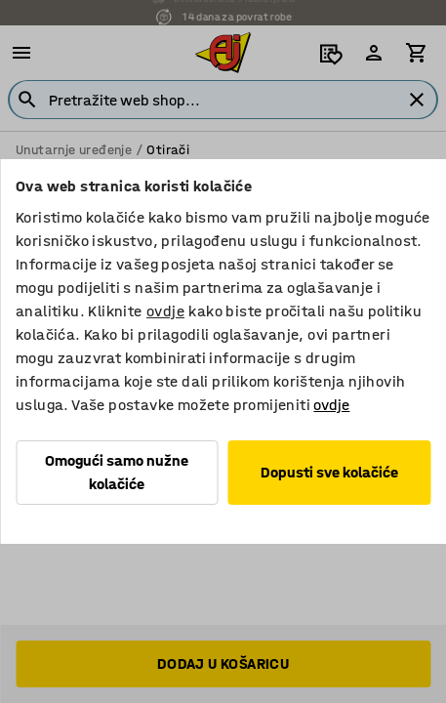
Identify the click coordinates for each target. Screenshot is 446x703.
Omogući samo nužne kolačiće (116, 472)
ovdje (165, 311)
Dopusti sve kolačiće (329, 472)
